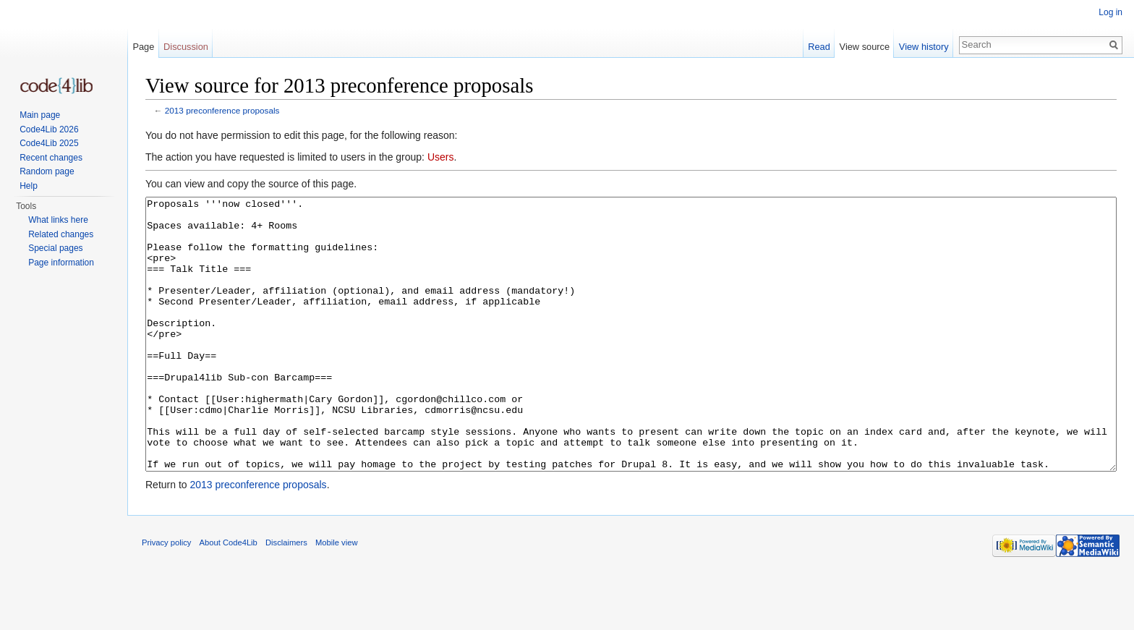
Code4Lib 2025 (49, 143)
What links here (58, 220)
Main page (40, 115)
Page (143, 46)
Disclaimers (286, 596)
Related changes (60, 234)
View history (924, 46)
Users (440, 157)
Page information (61, 262)
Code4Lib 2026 (49, 129)
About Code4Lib (228, 596)
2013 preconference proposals (222, 110)
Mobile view (336, 596)
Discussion (185, 46)
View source (865, 46)
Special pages (55, 248)
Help (29, 186)
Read (819, 46)
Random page (47, 171)
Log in (1110, 12)
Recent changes (51, 158)
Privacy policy (166, 596)
